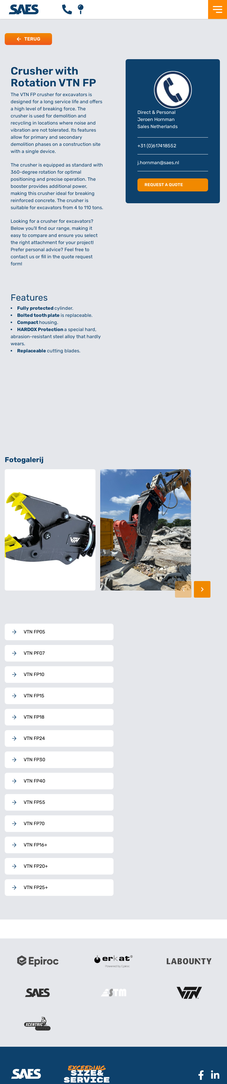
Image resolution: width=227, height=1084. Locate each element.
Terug (28, 39)
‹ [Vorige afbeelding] (183, 589)
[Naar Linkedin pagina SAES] (213, 1075)
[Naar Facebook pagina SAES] (199, 1075)
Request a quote (164, 184)
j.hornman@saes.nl (158, 162)
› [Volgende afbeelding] (202, 589)
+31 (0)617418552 (156, 146)
